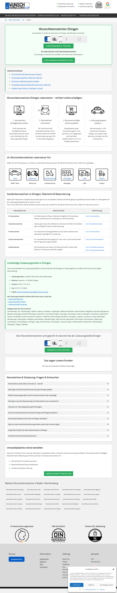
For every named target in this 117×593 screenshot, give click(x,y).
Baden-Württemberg (14, 20)
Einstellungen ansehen (106, 585)
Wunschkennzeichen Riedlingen (70, 514)
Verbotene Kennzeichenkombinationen (22, 445)
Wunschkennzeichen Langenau (72, 519)
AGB (41, 591)
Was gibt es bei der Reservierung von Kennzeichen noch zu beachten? (33, 410)
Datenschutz (44, 586)
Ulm (23, 20)
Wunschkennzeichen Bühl (89, 509)
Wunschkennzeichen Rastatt (33, 519)
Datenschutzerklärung (90, 589)
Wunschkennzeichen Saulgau (91, 504)
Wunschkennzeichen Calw (33, 499)
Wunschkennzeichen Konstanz (52, 509)
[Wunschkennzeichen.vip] (17, 5)
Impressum (102, 589)
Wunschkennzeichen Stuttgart (14, 514)
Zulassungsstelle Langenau (17, 309)
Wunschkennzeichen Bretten (51, 499)
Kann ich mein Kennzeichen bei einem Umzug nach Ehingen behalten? (33, 422)
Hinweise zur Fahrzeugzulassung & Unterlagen (25, 416)
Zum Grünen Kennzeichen (94, 244)
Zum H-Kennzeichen (93, 236)
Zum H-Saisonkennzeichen (95, 255)
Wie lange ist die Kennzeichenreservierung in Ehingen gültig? (30, 399)
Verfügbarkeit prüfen (58, 50)
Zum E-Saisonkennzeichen (95, 252)
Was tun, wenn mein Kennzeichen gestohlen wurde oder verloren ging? (34, 434)
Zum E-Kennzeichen (93, 221)
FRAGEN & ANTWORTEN (89, 15)
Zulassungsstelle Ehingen (17, 307)
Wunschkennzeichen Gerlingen (14, 519)
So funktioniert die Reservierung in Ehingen (27, 78)
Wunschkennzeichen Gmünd (13, 504)
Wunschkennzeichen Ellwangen (32, 504)
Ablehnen (91, 585)
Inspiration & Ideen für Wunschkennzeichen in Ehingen (28, 440)
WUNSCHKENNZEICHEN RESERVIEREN (20, 15)
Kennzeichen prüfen (58, 359)
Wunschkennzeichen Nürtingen (34, 514)
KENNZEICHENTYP (68, 15)
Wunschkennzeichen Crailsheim (90, 514)
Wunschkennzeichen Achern (33, 509)
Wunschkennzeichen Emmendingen (71, 499)
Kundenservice (16, 586)
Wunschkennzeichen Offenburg (71, 509)
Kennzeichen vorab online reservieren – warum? (25, 393)
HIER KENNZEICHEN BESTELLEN (58, 64)
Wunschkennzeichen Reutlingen (52, 519)
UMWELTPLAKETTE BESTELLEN (58, 483)
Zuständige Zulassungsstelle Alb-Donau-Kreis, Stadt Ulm (31, 89)
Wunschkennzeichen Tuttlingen (52, 504)
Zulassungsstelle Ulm (15, 304)
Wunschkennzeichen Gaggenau (92, 499)
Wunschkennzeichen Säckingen (14, 509)
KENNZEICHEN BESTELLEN (48, 15)
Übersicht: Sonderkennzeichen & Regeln (25, 85)
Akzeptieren (76, 585)
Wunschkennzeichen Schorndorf (72, 504)
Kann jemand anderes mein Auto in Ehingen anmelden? (28, 428)
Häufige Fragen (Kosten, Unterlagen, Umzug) (27, 92)
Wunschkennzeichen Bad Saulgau (15, 499)
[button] (113, 569)
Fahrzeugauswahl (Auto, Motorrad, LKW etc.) (27, 82)
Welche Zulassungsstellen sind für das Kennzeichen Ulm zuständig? (32, 405)
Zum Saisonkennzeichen (94, 229)
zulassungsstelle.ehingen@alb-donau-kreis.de (33, 297)
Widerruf (43, 588)
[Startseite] (5, 20)
